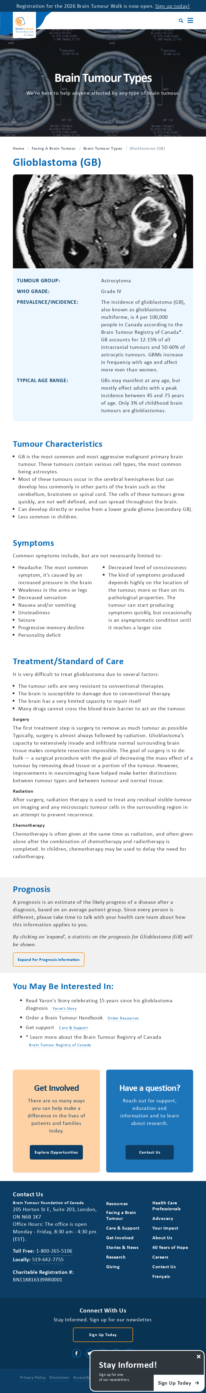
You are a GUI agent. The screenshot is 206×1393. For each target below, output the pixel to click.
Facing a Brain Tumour (121, 1215)
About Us (162, 1237)
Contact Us (164, 1266)
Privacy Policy (33, 1377)
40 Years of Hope (170, 1247)
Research (116, 1257)
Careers (160, 1257)
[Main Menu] (190, 20)
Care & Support (73, 1027)
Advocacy (162, 1218)
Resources (117, 1203)
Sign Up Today (103, 1334)
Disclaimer (59, 1377)
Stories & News (122, 1247)
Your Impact (165, 1228)
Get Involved (120, 1237)
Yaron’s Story (65, 1008)
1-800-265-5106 (54, 1250)
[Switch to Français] (161, 1276)
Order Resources (123, 1018)
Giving (113, 1266)
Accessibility (84, 1377)
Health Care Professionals (166, 1206)
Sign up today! (172, 5)
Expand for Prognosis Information (49, 959)
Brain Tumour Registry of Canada (60, 1045)
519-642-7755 (48, 1259)
